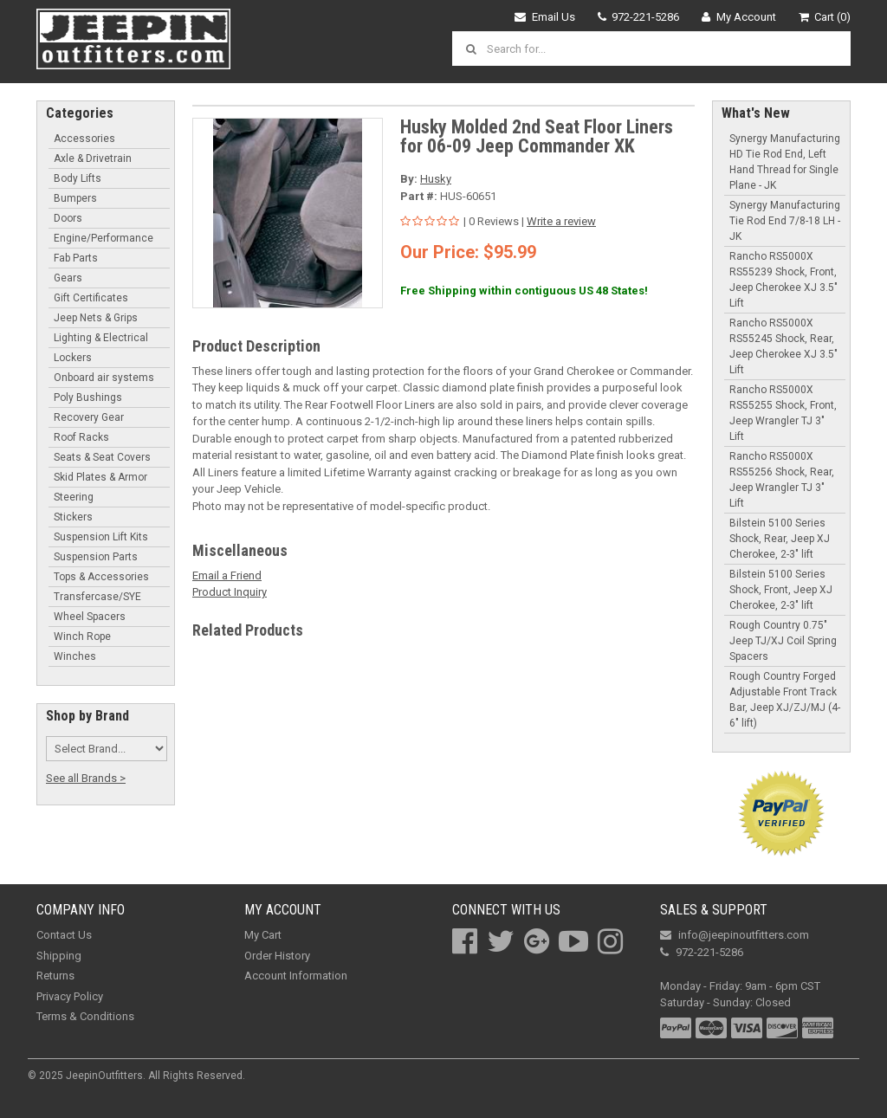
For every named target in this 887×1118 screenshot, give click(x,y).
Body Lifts (77, 178)
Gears (68, 278)
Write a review (561, 221)
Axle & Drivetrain (93, 158)
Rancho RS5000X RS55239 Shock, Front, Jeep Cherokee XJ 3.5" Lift (783, 279)
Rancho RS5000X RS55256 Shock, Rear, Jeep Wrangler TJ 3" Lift (781, 479)
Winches (75, 656)
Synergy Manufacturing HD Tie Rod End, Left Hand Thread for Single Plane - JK (784, 161)
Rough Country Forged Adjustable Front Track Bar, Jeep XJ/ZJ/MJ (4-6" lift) (784, 699)
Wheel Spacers (90, 617)
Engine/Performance (103, 238)
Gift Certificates (91, 298)
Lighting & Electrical (101, 338)
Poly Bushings (88, 397)
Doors (68, 218)
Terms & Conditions (85, 1016)
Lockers (73, 358)
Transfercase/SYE (97, 597)
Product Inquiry (229, 591)
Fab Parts (76, 258)
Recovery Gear (89, 417)
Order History (277, 955)
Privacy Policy (69, 996)
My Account (739, 16)
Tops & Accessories (101, 577)
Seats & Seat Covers (102, 457)
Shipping (58, 955)
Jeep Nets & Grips (96, 318)
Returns (55, 975)
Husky (435, 178)
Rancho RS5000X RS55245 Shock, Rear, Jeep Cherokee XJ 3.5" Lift (783, 346)
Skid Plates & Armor (100, 477)
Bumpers (75, 198)
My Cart (263, 934)
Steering (74, 497)
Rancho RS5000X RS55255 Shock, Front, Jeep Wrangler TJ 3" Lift (783, 413)
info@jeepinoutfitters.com (734, 934)
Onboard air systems (104, 378)
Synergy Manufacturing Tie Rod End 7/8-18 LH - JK (784, 220)
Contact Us (64, 934)
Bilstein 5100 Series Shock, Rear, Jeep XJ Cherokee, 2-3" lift (779, 538)
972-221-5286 (639, 16)
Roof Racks (81, 437)
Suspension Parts (96, 557)
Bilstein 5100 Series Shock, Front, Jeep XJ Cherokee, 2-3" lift (780, 589)
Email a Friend (227, 575)
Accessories (84, 138)
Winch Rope (82, 636)
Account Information (295, 975)
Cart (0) (825, 16)
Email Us (545, 16)
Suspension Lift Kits (101, 537)
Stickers (73, 517)
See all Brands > (86, 778)
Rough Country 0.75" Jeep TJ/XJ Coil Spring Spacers (783, 640)
